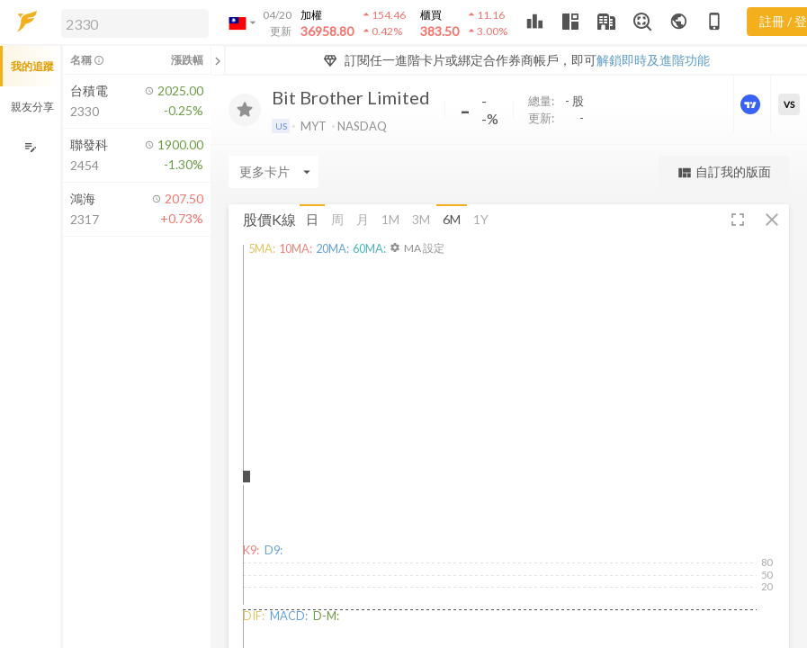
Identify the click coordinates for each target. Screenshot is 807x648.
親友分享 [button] (32, 106)
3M (421, 219)
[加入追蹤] (245, 110)
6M (452, 219)
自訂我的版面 (724, 172)
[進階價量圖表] (752, 104)
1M (390, 219)
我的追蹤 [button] (32, 66)
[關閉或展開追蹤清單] (217, 60)
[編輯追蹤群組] (30, 147)
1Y (481, 219)
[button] (131, 22)
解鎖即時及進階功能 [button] (653, 60)
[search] (135, 23)
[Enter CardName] (273, 172)
